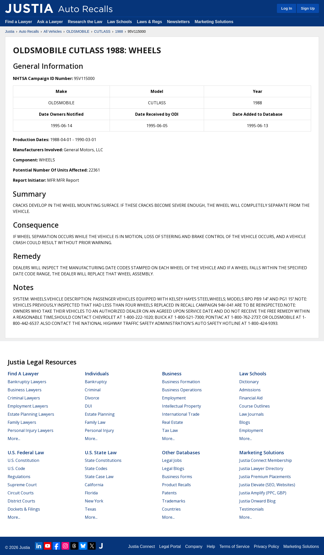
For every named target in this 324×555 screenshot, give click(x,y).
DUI (88, 406)
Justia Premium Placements (265, 476)
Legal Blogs (173, 468)
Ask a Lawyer (50, 22)
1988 (119, 31)
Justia (9, 31)
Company (193, 546)
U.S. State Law (101, 452)
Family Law (95, 422)
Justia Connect (141, 546)
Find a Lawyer (18, 22)
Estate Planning (100, 414)
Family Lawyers (22, 422)
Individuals (97, 374)
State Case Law (99, 476)
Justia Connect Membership (265, 460)
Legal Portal (170, 546)
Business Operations (182, 390)
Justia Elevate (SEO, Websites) (267, 484)
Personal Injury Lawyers (30, 430)
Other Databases (181, 452)
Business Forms (177, 476)
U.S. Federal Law (26, 452)
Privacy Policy (266, 546)
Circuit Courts (21, 493)
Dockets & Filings (24, 509)
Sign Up (308, 8)
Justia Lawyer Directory (261, 468)
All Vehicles (53, 31)
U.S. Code (16, 468)
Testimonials (251, 509)
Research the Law (85, 22)
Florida (91, 493)
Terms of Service (234, 546)
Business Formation (181, 381)
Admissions (250, 390)
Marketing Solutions (214, 22)
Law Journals (251, 414)
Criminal (92, 390)
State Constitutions (103, 460)
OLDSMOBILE (77, 31)
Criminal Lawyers (24, 398)
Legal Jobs (172, 460)
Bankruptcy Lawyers (27, 381)
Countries (171, 509)
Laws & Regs (149, 22)
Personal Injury (99, 430)
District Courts (21, 501)
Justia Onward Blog (257, 501)
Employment (174, 398)
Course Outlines (254, 406)
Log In (286, 8)
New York (94, 501)
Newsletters (178, 22)
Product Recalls (176, 484)
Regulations (19, 476)
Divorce (92, 398)
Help (211, 546)
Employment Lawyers (28, 406)
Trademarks (173, 501)
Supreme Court (22, 484)
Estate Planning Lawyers (31, 414)
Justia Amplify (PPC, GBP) (262, 493)
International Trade (180, 414)
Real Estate (172, 422)
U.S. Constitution (23, 460)
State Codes (96, 468)
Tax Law (170, 430)
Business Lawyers (25, 390)
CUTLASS (102, 31)
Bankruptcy (96, 381)
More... (14, 438)
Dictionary (249, 381)
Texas (90, 509)
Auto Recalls (29, 31)
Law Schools (119, 22)
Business (171, 374)
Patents (169, 493)
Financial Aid (250, 398)
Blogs (244, 422)
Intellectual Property (181, 406)
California (94, 484)
